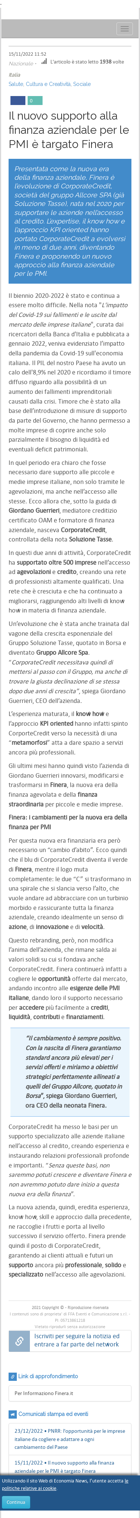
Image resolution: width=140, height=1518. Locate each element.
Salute (16, 84)
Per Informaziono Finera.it (44, 1393)
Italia (14, 75)
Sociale (82, 84)
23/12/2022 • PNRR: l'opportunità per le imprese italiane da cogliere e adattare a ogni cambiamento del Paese (70, 1439)
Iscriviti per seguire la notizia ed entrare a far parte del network (76, 1340)
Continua (16, 1502)
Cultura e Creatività (48, 84)
